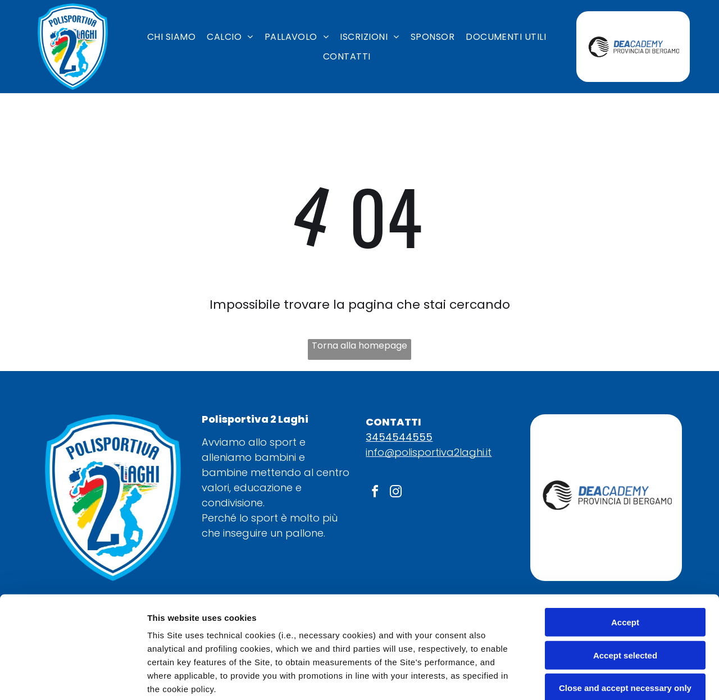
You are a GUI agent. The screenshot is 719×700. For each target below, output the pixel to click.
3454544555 (399, 437)
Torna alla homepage (359, 345)
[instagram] (395, 493)
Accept (625, 527)
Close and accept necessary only (625, 592)
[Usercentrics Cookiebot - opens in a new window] (73, 678)
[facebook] (375, 493)
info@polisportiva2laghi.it (429, 452)
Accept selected (625, 559)
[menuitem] (171, 37)
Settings (571, 678)
